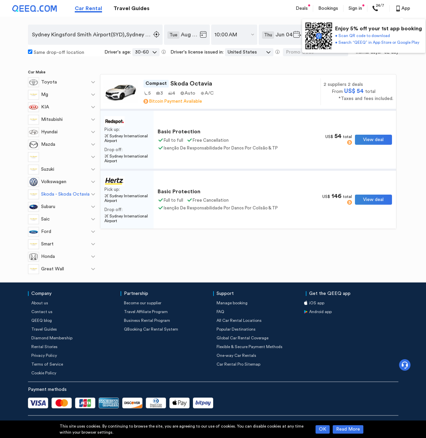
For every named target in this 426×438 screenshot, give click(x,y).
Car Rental (88, 8)
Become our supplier (142, 303)
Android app (320, 312)
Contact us (42, 312)
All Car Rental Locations (239, 320)
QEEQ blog (41, 320)
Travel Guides (131, 8)
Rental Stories (44, 347)
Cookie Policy (43, 373)
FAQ (220, 312)
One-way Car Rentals (236, 355)
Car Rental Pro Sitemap (238, 364)
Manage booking (232, 303)
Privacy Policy (44, 355)
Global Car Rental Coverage (242, 338)
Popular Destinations (236, 329)
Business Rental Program (147, 320)
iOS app (316, 303)
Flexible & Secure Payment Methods (250, 347)
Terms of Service (47, 364)
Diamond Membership (51, 338)
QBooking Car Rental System (151, 329)
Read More (348, 429)
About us (39, 303)
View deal (373, 139)
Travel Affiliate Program (146, 312)
